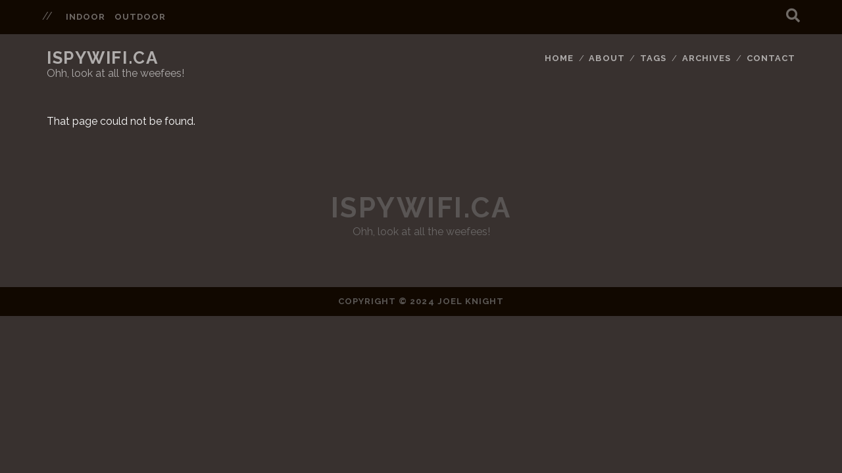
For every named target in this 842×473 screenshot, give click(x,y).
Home (559, 58)
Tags (653, 58)
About (606, 58)
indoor (85, 17)
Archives (706, 58)
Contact (771, 58)
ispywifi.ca (102, 58)
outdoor (140, 17)
